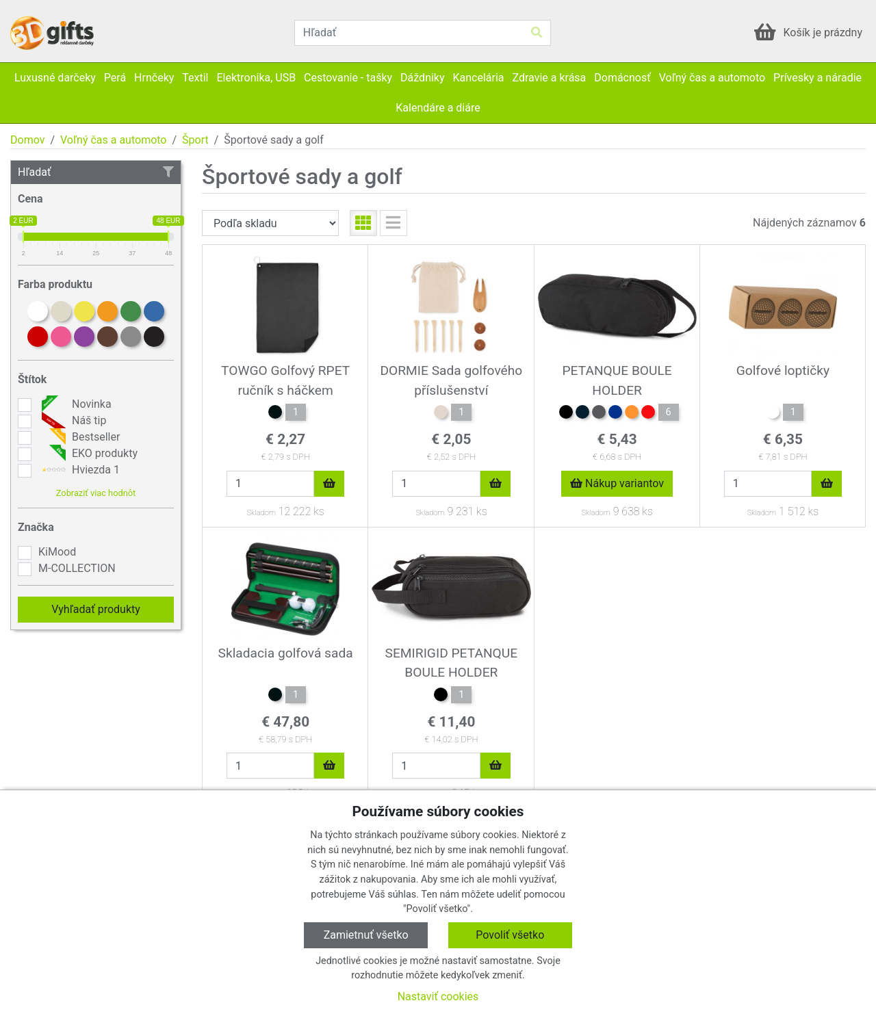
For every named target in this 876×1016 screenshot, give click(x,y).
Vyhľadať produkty (95, 609)
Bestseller (79, 437)
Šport (195, 139)
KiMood (57, 551)
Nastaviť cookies (438, 996)
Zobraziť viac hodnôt (96, 493)
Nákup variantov (617, 483)
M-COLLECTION (77, 568)
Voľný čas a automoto (113, 139)
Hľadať (96, 172)
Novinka (75, 404)
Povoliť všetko (510, 934)
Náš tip (72, 421)
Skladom (261, 512)
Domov (27, 139)
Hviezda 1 (79, 470)
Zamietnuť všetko (366, 934)
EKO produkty (88, 453)
